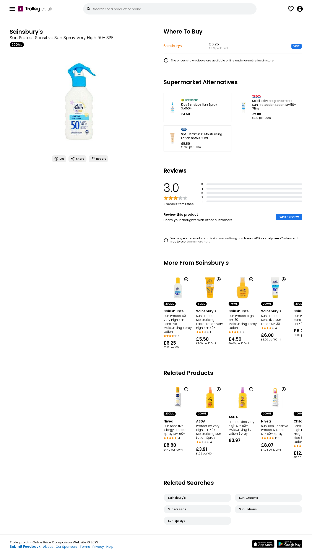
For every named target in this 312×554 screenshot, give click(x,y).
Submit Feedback (25, 546)
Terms (85, 546)
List (59, 159)
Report (98, 159)
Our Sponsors (66, 546)
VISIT (296, 46)
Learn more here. (199, 241)
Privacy (98, 546)
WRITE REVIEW (289, 217)
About (48, 546)
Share (77, 159)
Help (110, 546)
